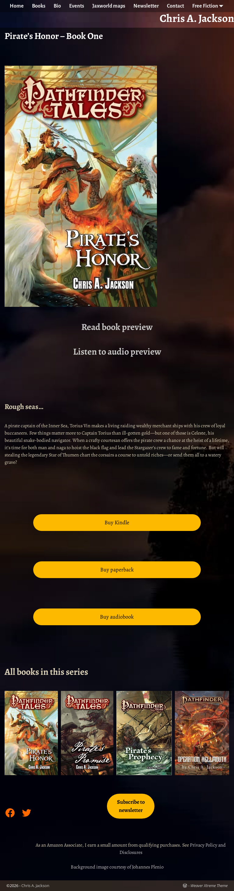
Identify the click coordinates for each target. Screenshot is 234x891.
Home (17, 6)
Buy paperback (117, 569)
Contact (175, 6)
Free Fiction (209, 6)
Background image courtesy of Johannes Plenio (117, 867)
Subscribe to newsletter (131, 806)
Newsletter (146, 6)
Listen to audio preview (117, 351)
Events (76, 6)
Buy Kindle (117, 522)
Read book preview (117, 327)
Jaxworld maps (108, 6)
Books (38, 6)
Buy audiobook (117, 616)
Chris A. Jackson (35, 885)
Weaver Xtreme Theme (209, 885)
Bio (57, 6)
